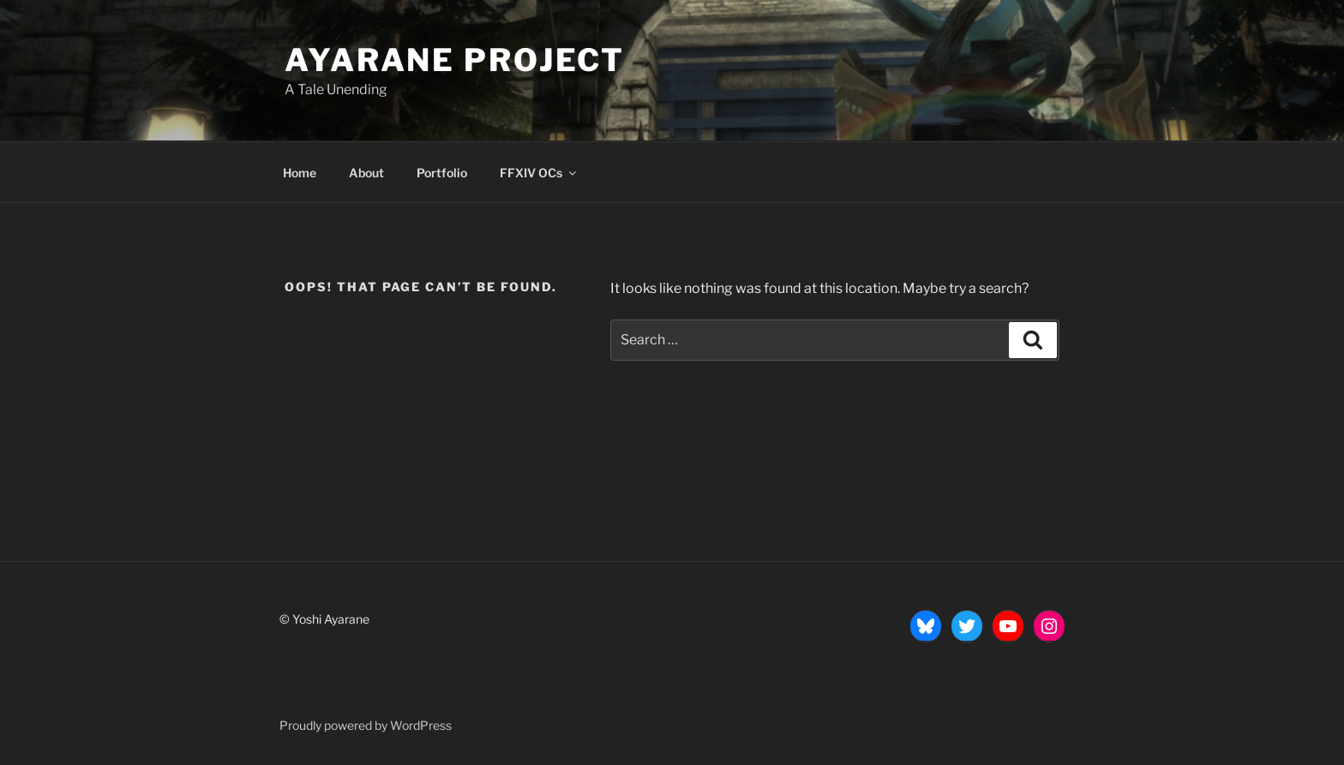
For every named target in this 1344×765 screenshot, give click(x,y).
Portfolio (442, 172)
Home (299, 172)
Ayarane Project (455, 60)
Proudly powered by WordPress (365, 725)
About (366, 172)
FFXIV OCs (539, 172)
